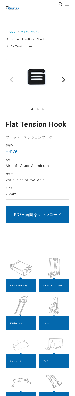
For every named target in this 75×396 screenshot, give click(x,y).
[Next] (63, 79)
